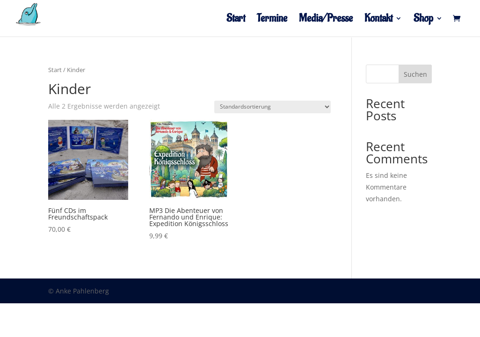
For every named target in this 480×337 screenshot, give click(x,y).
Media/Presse (326, 20)
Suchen (415, 74)
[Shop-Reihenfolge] (272, 107)
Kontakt (378, 20)
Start (235, 20)
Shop (423, 20)
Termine (272, 20)
